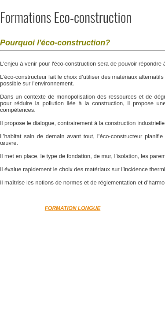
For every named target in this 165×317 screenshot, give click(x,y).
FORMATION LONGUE (72, 208)
